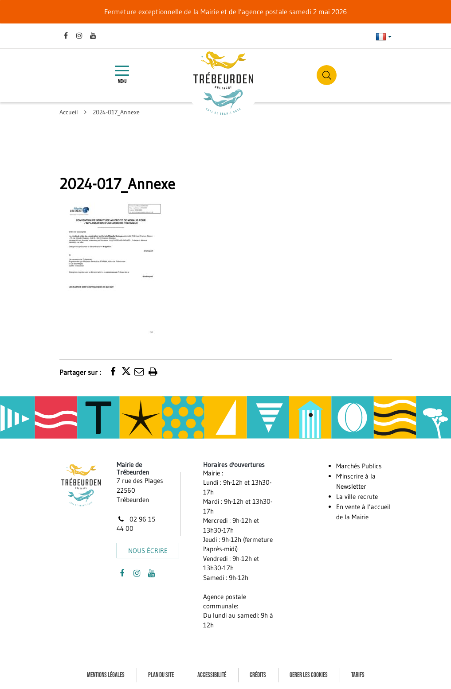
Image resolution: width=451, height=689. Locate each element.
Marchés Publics (359, 466)
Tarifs (358, 675)
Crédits (258, 675)
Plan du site (161, 675)
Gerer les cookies (309, 675)
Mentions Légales (106, 675)
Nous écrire (148, 550)
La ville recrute (357, 496)
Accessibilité (211, 675)
